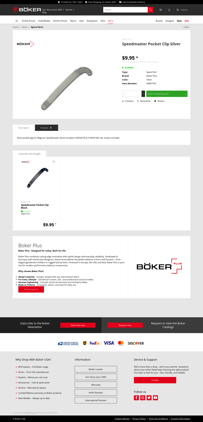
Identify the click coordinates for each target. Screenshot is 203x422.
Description (23, 127)
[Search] (150, 10)
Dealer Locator (96, 369)
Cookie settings (122, 418)
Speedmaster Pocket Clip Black (35, 206)
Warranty (95, 384)
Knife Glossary (96, 392)
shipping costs (136, 62)
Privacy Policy (139, 418)
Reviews (46, 127)
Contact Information (180, 418)
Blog (44, 12)
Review (159, 101)
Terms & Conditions (158, 418)
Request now (125, 325)
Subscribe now (78, 325)
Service (68, 9)
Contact (155, 380)
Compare (128, 101)
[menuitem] (52, 10)
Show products (31, 289)
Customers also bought (29, 153)
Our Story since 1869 (52, 9)
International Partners (95, 400)
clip (31, 137)
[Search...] (128, 10)
